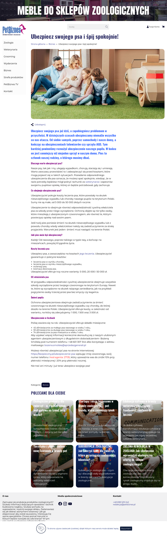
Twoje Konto (153, 27)
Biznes (7, 70)
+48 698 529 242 (121, 502)
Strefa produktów (13, 77)
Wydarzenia (10, 63)
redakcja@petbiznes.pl (124, 504)
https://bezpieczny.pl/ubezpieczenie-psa (53, 354)
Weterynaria (10, 49)
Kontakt (8, 91)
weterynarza (92, 182)
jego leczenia (87, 253)
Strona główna (38, 44)
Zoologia (8, 42)
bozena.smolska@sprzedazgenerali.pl (65, 345)
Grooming (9, 56)
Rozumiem (126, 528)
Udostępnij (38, 124)
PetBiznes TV (11, 84)
